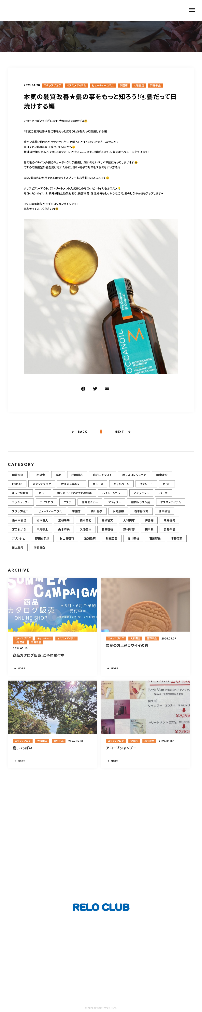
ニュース (98, 488)
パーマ (163, 497)
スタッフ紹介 (20, 515)
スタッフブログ (52, 85)
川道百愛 (111, 543)
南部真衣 (39, 552)
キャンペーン (121, 488)
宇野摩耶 (176, 543)
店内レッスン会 (140, 506)
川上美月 (17, 552)
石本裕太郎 (141, 515)
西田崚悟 (164, 515)
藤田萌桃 (107, 533)
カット (166, 488)
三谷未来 (64, 524)
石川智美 (155, 543)
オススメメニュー (71, 488)
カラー (43, 497)
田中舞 (149, 533)
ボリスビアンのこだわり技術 (74, 497)
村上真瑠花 (67, 543)
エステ (67, 506)
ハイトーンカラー (112, 497)
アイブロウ (46, 506)
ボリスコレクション (134, 479)
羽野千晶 (155, 85)
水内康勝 (118, 515)
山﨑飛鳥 (17, 479)
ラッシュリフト (21, 506)
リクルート (146, 488)
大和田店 (139, 85)
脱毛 (58, 479)
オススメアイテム (76, 85)
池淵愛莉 (90, 543)
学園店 (124, 85)
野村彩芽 (129, 533)
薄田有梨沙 (42, 543)
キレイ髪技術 (20, 497)
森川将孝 (96, 515)
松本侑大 (42, 524)
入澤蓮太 (85, 533)
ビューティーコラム (103, 85)
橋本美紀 (85, 524)
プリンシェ (18, 543)
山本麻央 (64, 533)
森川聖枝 (133, 543)
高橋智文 (107, 524)
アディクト (114, 506)
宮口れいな (19, 533)
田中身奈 (162, 479)
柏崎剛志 (77, 479)
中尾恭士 (42, 533)
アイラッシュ (141, 497)
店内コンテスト (102, 479)
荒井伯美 (169, 524)
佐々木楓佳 (19, 524)
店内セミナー (90, 506)
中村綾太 (39, 479)
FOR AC (17, 488)
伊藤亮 (149, 524)
